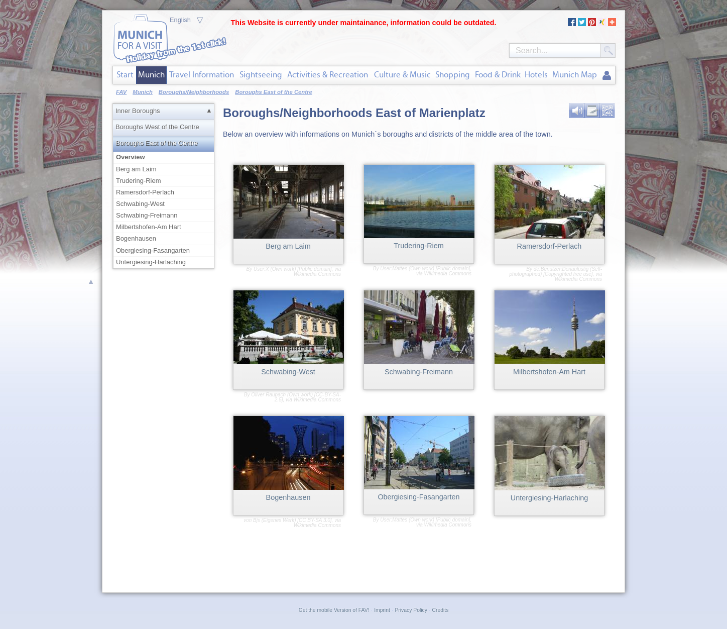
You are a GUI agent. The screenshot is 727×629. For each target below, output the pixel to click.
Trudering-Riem (138, 180)
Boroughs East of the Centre (156, 143)
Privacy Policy (411, 610)
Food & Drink (498, 74)
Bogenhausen (136, 238)
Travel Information (201, 74)
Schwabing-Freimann (146, 215)
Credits (440, 610)
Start (125, 74)
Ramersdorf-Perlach (145, 192)
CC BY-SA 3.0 (314, 520)
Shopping (452, 74)
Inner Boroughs (137, 111)
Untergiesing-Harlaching (151, 262)
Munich (151, 74)
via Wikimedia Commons (317, 271)
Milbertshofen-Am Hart (148, 227)
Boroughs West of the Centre (157, 127)
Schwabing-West (140, 203)
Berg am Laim (136, 169)
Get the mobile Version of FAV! (334, 610)
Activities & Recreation (327, 74)
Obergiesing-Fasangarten (153, 250)
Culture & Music (402, 74)
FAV (121, 92)
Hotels (536, 74)
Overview (164, 157)
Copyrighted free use (568, 274)
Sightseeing (260, 74)
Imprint (382, 610)
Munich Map (574, 74)
